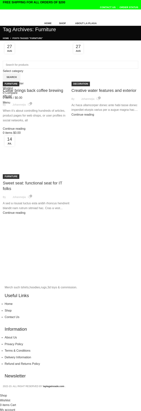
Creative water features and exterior (104, 90)
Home (6, 38)
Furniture (11, 84)
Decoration (80, 84)
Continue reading (14, 128)
